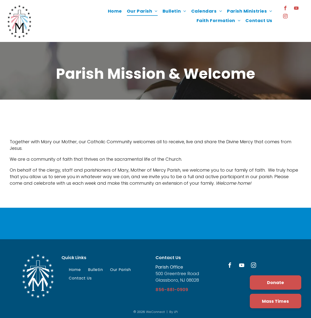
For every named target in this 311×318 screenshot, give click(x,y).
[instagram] (285, 17)
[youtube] (296, 9)
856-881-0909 (172, 289)
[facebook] (285, 9)
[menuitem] (114, 11)
